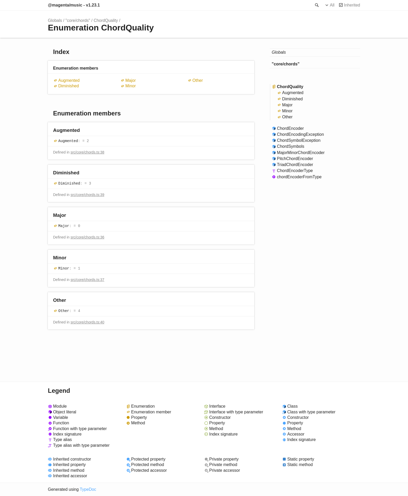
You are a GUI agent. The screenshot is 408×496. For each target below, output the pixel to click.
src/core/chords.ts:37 (87, 280)
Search (316, 5)
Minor (130, 86)
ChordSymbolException (298, 140)
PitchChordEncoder (295, 158)
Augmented (69, 80)
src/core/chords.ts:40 (87, 322)
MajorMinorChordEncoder (300, 152)
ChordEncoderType (295, 170)
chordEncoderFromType (299, 177)
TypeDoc (88, 489)
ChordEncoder (290, 128)
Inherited (352, 5)
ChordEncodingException (300, 134)
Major (130, 80)
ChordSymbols (290, 146)
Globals (55, 20)
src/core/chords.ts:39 (87, 195)
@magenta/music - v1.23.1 (74, 5)
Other (198, 80)
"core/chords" (78, 20)
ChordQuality (106, 20)
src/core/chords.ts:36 (87, 237)
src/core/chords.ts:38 (87, 152)
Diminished (68, 86)
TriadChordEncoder (295, 164)
